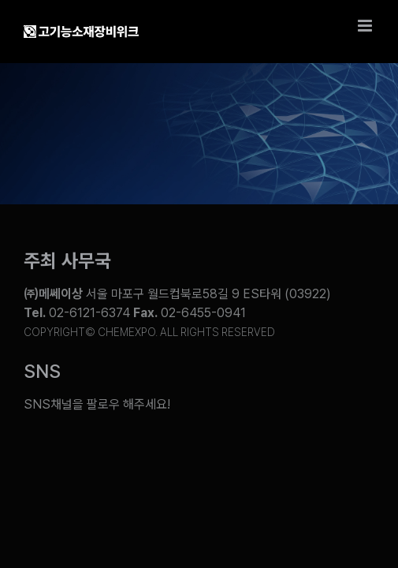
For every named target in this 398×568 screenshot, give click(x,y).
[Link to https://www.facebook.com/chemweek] (164, 454)
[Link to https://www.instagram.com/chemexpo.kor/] (225, 454)
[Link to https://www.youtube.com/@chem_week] (40, 454)
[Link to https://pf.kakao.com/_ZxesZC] (285, 454)
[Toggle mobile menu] (366, 25)
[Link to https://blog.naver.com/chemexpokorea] (103, 454)
